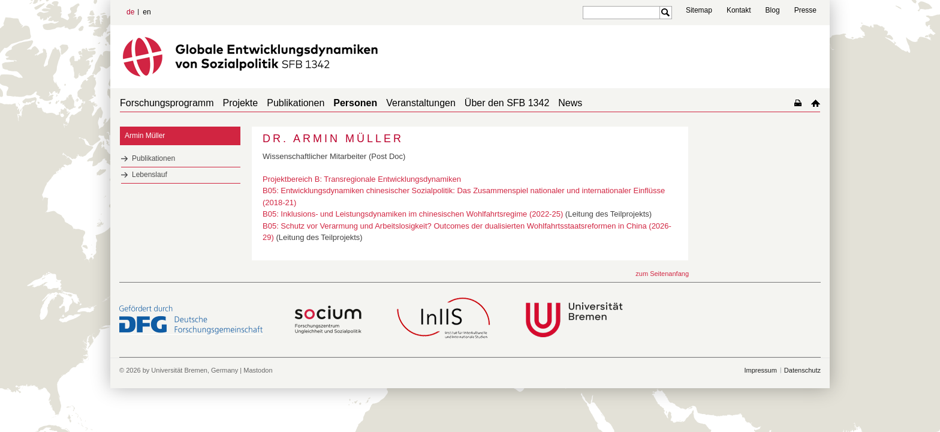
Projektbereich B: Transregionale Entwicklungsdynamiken (362, 179)
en (146, 12)
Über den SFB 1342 (507, 103)
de (130, 12)
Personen (355, 103)
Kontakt (739, 10)
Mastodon (257, 370)
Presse (805, 10)
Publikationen (295, 103)
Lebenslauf (149, 174)
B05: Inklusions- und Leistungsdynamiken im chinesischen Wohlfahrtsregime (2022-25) (413, 213)
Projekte (240, 103)
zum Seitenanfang (662, 273)
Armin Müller (145, 135)
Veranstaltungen (421, 103)
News (570, 103)
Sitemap (699, 10)
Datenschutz (802, 370)
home (815, 103)
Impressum (760, 370)
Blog (773, 10)
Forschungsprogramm (167, 103)
